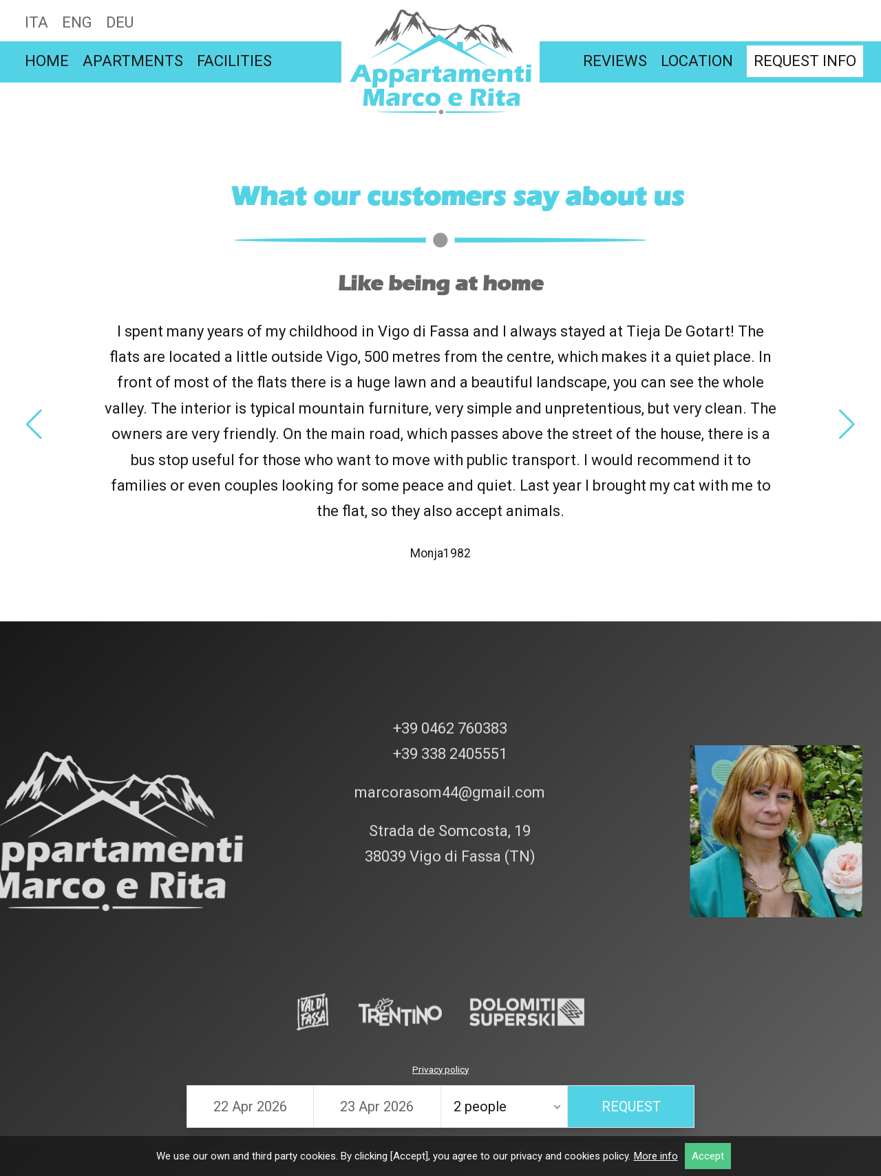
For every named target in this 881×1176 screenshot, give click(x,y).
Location (697, 61)
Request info (805, 61)
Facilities (234, 61)
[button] (34, 424)
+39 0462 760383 (448, 594)
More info (656, 1156)
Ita (36, 22)
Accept (708, 1156)
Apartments (133, 61)
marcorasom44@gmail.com (448, 659)
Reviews (615, 61)
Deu (120, 22)
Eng (77, 22)
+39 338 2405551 (448, 621)
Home (47, 61)
